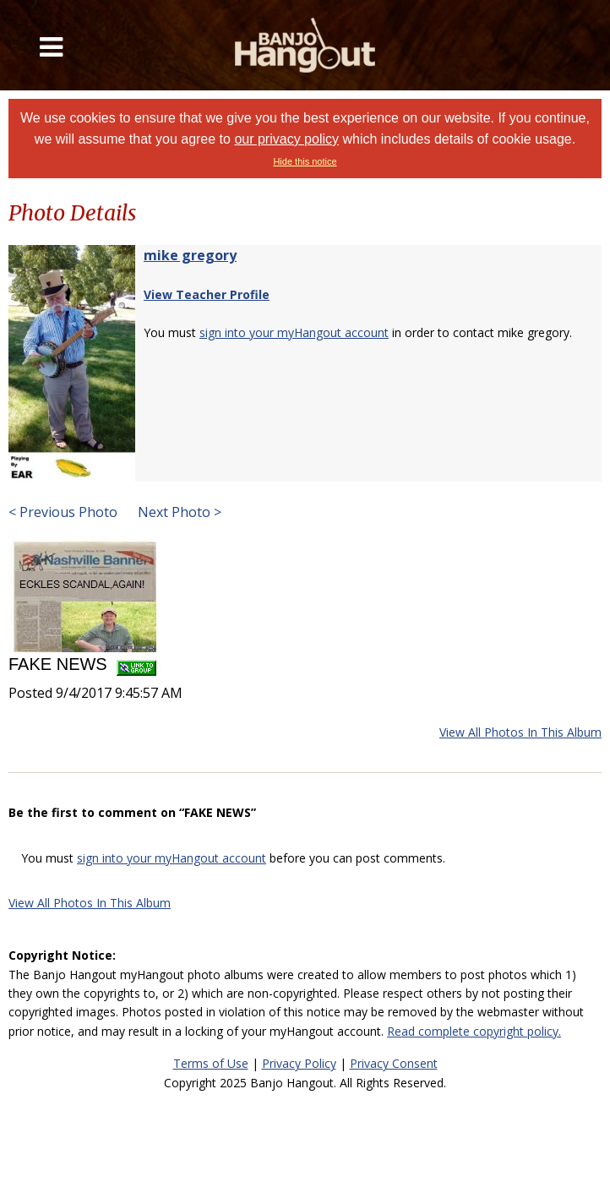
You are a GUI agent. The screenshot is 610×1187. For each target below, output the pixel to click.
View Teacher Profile (207, 294)
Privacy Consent (394, 1063)
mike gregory (190, 255)
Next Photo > (177, 512)
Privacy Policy (299, 1063)
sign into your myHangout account (294, 332)
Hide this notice (304, 161)
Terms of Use (210, 1063)
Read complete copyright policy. (474, 1031)
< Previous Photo (62, 512)
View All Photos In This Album (520, 732)
